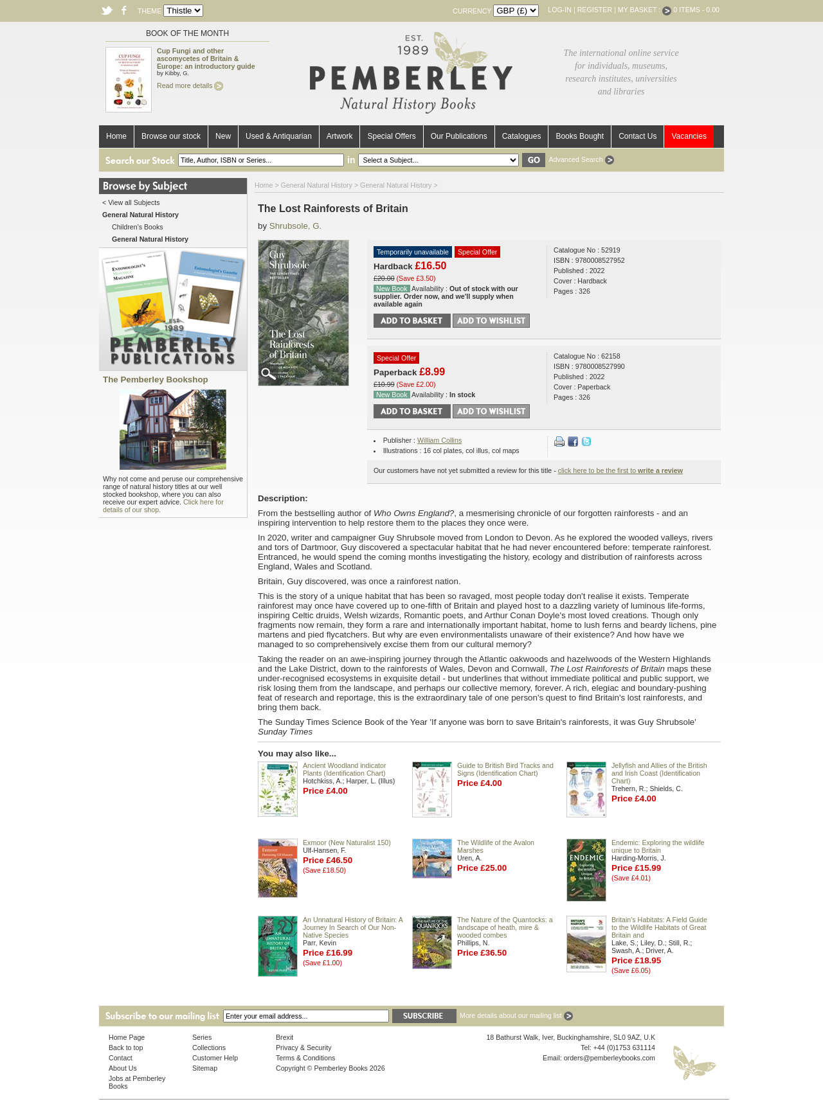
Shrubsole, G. (295, 226)
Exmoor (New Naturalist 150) (347, 842)
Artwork (340, 136)
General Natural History (316, 185)
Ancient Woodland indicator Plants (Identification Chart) (344, 769)
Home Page (127, 1037)
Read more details (190, 85)
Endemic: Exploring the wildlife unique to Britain (658, 846)
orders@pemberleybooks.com (609, 1058)
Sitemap (204, 1068)
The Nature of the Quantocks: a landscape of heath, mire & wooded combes (505, 927)
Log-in (560, 9)
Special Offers (391, 136)
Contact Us (637, 136)
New (223, 136)
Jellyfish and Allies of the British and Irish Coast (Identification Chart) (659, 773)
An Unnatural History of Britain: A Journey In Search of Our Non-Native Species (352, 927)
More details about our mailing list (516, 1015)
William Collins (439, 440)
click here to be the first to (620, 470)
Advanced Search (580, 159)
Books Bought (580, 136)
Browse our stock (171, 136)
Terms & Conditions (305, 1058)
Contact (120, 1058)
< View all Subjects (131, 202)
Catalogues (521, 136)
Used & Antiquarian (279, 136)
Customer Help (215, 1058)
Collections (209, 1047)
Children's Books (137, 227)
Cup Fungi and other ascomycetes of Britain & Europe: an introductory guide (206, 58)
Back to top (126, 1047)
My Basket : (645, 9)
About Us (123, 1068)
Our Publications (459, 136)
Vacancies (688, 136)
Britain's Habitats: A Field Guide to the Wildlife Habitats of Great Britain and (659, 927)
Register (594, 9)
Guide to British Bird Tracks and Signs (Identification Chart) (505, 769)
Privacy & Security (303, 1047)
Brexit (284, 1037)
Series (202, 1037)
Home (116, 136)
